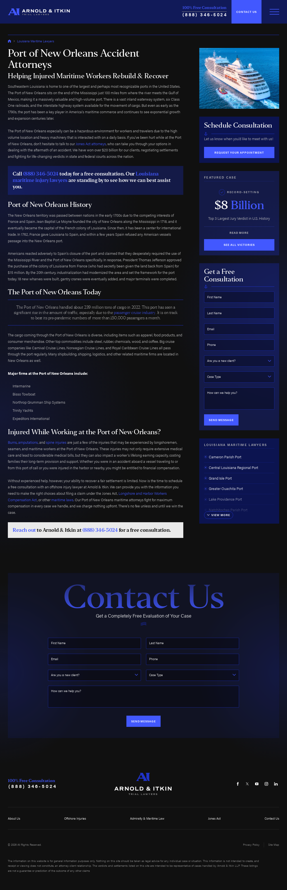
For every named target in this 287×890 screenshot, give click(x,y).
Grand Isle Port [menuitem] (218, 478)
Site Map (273, 845)
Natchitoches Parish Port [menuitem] (225, 509)
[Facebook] (238, 784)
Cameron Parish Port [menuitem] (222, 456)
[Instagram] (266, 784)
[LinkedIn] (276, 784)
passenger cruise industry (134, 312)
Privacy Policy (251, 845)
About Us (14, 818)
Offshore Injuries (75, 818)
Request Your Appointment (239, 152)
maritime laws (62, 499)
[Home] (39, 11)
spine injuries (56, 442)
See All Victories (239, 245)
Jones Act (214, 818)
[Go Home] (9, 41)
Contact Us (246, 12)
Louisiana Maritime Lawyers (35, 41)
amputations (28, 442)
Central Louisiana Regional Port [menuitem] (231, 467)
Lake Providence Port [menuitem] (223, 499)
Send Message (221, 420)
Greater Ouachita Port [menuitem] (223, 488)
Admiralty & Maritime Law (147, 818)
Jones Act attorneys (91, 143)
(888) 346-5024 (205, 14)
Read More (239, 233)
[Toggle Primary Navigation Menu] (274, 12)
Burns (12, 442)
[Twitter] (247, 784)
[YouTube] (257, 784)
